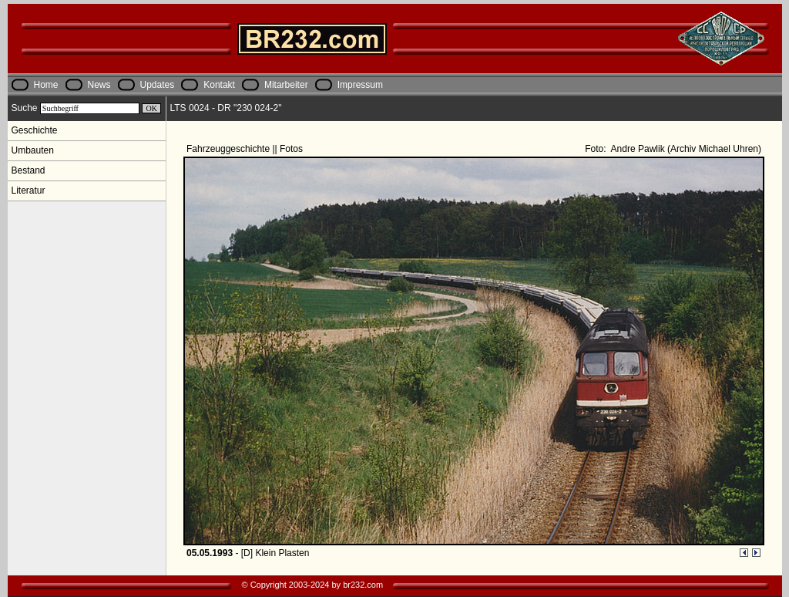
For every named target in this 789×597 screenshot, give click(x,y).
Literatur (28, 190)
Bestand (28, 170)
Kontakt (219, 84)
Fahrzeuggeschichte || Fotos (245, 148)
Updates (157, 84)
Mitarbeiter (286, 84)
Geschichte (35, 130)
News (99, 84)
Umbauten (33, 150)
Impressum (360, 84)
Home (46, 84)
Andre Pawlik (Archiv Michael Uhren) (685, 148)
